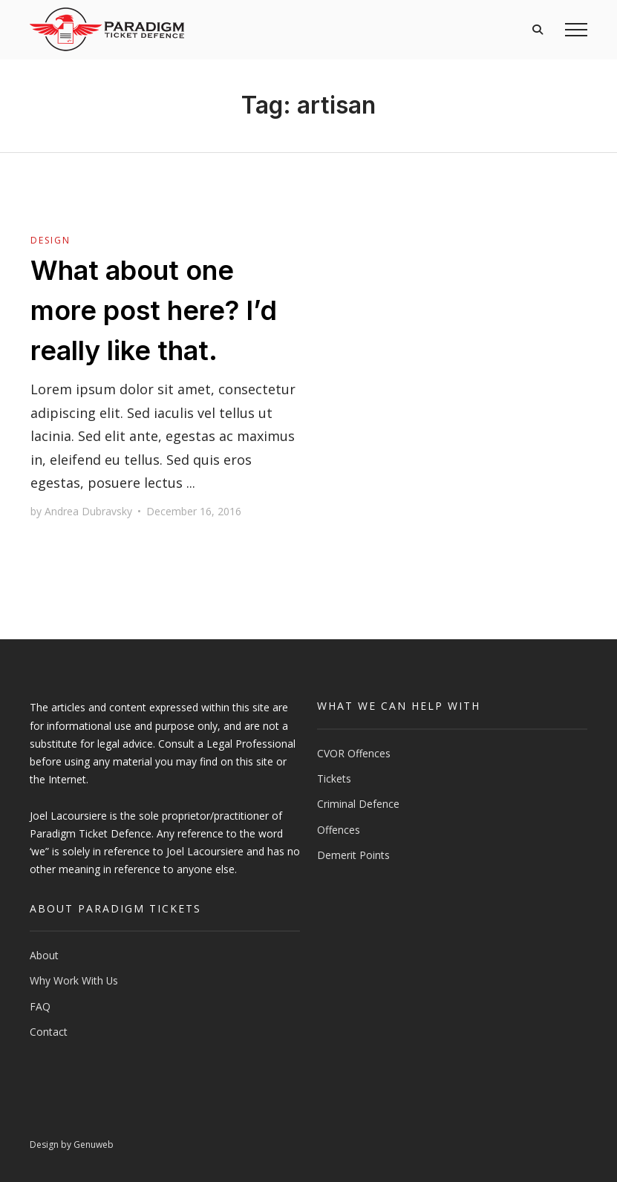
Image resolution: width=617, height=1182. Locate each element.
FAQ (40, 1006)
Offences (338, 830)
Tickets (334, 778)
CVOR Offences (354, 753)
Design (50, 240)
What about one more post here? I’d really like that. (153, 310)
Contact (49, 1032)
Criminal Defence (358, 804)
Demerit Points (353, 855)
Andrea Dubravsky (88, 511)
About (44, 955)
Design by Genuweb (72, 1144)
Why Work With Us (74, 980)
